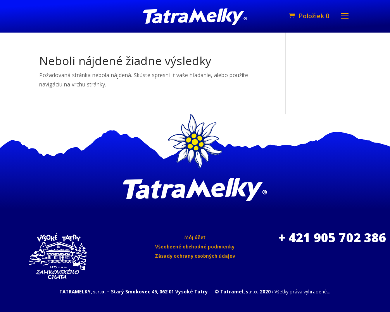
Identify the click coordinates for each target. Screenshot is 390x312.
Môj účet (194, 237)
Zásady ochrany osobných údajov (195, 256)
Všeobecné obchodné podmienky (195, 246)
